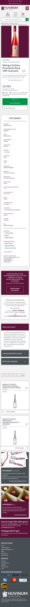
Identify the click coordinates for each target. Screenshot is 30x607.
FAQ (2, 568)
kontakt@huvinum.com (17, 316)
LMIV (2, 545)
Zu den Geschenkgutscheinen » (18, 481)
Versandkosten (14, 90)
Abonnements (5, 563)
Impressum (4, 553)
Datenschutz (4, 555)
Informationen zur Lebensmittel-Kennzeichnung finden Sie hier (14, 94)
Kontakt (3, 561)
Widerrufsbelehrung (6, 549)
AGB (2, 551)
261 (23, 375)
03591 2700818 (18, 311)
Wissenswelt (4, 566)
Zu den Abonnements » (20, 515)
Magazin (3, 565)
